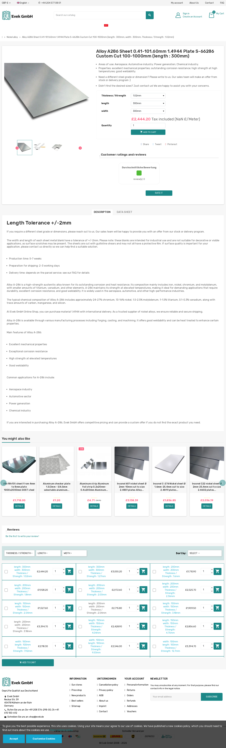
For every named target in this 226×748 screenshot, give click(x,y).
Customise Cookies (44, 738)
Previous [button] (3, 483)
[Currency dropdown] (6, 3)
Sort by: (181, 553)
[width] (148, 111)
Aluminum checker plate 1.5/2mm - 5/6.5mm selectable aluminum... (56, 486)
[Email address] (175, 697)
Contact (209, 3)
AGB (101, 695)
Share (145, 144)
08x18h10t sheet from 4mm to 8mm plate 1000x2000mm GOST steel (19, 486)
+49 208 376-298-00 (39, 710)
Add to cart (69, 571)
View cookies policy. (61, 730)
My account (177, 3)
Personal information (137, 684)
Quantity (106, 125)
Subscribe (212, 696)
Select (195, 553)
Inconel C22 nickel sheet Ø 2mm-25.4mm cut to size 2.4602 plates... (207, 486)
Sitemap (76, 706)
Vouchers (131, 711)
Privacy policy (106, 690)
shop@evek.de (36, 717)
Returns (130, 690)
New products (79, 695)
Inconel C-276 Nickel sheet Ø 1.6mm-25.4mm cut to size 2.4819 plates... (169, 486)
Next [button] (222, 483)
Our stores (77, 684)
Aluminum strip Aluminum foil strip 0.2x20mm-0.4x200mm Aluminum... (94, 486)
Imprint (102, 706)
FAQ (222, 3)
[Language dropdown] (23, 3)
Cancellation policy (108, 684)
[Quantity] (148, 125)
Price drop (77, 690)
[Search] (104, 15)
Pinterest (171, 144)
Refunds (131, 700)
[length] (148, 103)
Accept (14, 738)
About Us (194, 3)
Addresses (131, 706)
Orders (130, 695)
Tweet (157, 144)
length (105, 103)
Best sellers (77, 700)
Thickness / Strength (113, 95)
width (104, 111)
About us (103, 700)
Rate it (159, 193)
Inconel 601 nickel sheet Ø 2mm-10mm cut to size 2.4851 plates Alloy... (131, 486)
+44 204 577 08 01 (49, 3)
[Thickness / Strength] (148, 95)
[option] (19, 481)
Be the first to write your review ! (22, 536)
